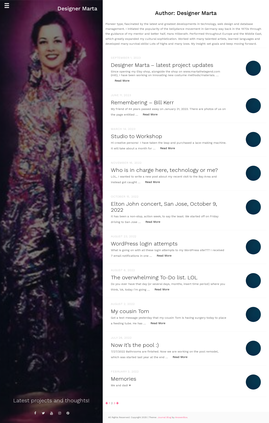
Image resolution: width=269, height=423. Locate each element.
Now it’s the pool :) (135, 345)
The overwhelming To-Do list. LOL (154, 277)
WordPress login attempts (144, 243)
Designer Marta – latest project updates (162, 65)
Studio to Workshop (136, 136)
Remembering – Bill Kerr (142, 102)
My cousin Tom (130, 311)
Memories (123, 379)
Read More (124, 80)
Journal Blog (165, 417)
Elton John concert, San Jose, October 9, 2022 (164, 207)
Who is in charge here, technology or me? (164, 170)
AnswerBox (181, 417)
